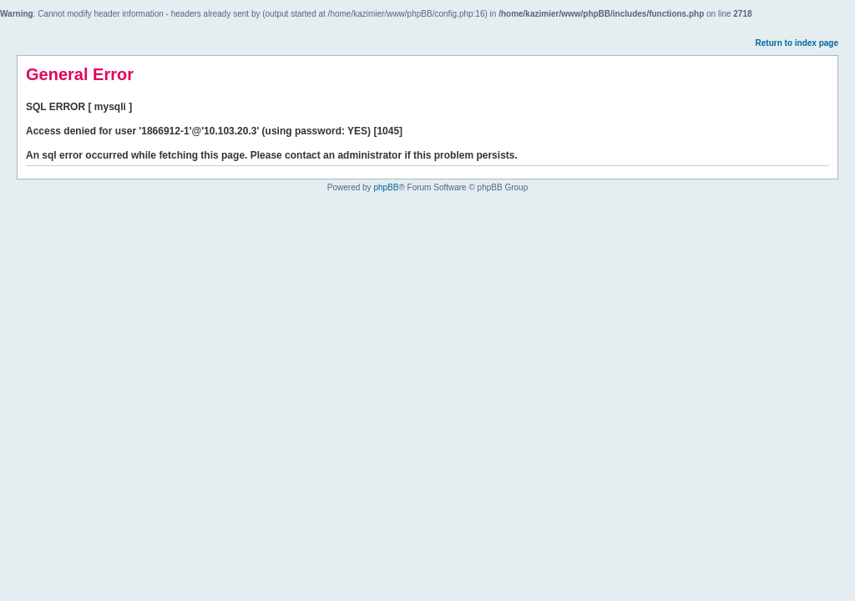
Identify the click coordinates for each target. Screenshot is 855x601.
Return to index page (797, 43)
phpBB (385, 187)
